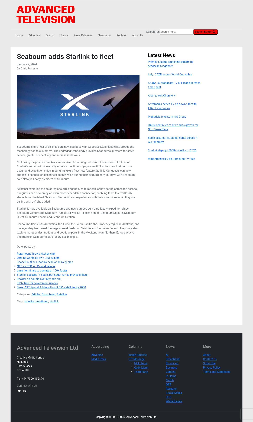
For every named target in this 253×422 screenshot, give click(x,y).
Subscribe (209, 363)
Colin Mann (141, 367)
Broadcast (172, 363)
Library (63, 35)
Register (121, 35)
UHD (168, 397)
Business (171, 367)
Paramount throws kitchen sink (36, 253)
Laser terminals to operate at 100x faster (42, 270)
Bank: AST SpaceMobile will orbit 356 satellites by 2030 (51, 287)
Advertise (34, 35)
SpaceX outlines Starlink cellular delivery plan (45, 262)
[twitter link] (19, 391)
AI (167, 355)
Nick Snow (140, 363)
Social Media (174, 393)
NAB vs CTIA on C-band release (36, 266)
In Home (171, 376)
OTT (168, 384)
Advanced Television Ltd (48, 347)
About (206, 355)
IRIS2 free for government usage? (37, 283)
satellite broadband (36, 301)
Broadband (49, 294)
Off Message (137, 359)
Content (171, 371)
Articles (36, 294)
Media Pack (98, 359)
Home (19, 35)
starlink (54, 301)
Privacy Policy (211, 367)
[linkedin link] (24, 391)
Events (50, 35)
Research (171, 388)
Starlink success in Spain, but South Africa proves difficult (52, 274)
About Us (137, 35)
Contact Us (210, 359)
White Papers (174, 401)
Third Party (141, 371)
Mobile (170, 380)
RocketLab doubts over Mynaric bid (39, 279)
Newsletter (104, 35)
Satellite (62, 294)
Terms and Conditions (216, 371)
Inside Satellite (138, 355)
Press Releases (83, 35)
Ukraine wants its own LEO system (38, 258)
